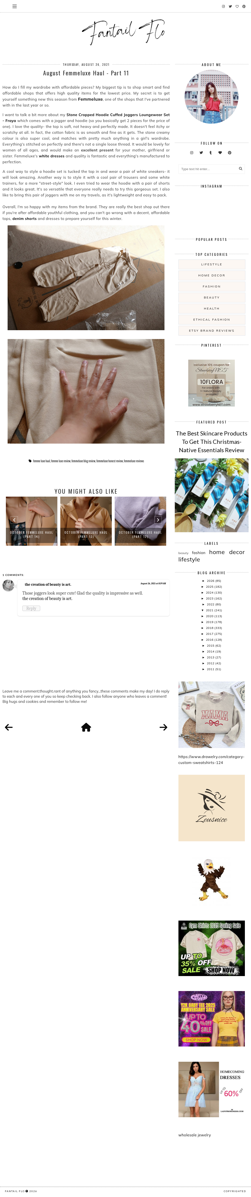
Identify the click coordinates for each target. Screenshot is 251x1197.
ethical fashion (211, 319)
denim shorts (25, 218)
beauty (212, 297)
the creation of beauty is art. (48, 584)
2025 (210, 586)
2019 (210, 622)
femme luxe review (60, 461)
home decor (211, 275)
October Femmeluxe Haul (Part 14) (31, 534)
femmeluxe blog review (83, 461)
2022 (211, 604)
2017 (210, 634)
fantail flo (15, 1191)
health (212, 308)
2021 (210, 610)
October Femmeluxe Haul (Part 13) (86, 534)
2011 (211, 669)
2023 (210, 598)
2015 (211, 645)
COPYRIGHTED (235, 1191)
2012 (211, 663)
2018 (210, 628)
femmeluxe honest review (109, 461)
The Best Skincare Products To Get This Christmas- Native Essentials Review (211, 441)
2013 (211, 657)
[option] (32, 521)
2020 (210, 616)
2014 (211, 651)
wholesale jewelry (194, 1135)
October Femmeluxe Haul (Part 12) (140, 534)
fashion (212, 286)
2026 (211, 581)
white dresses (51, 156)
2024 (210, 592)
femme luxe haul (41, 461)
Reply (31, 608)
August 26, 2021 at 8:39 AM (153, 583)
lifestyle (211, 264)
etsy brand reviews (212, 330)
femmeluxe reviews (134, 461)
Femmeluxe (90, 99)
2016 (210, 639)
